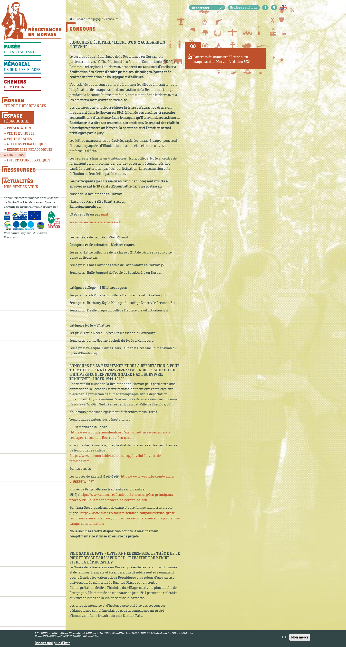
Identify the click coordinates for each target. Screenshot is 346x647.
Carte (274, 7)
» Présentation (17, 128)
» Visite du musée (19, 133)
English (283, 7)
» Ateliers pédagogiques (23, 144)
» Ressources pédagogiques (23, 149)
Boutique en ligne (243, 7)
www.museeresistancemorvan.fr (95, 222)
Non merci (299, 638)
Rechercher (222, 8)
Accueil (70, 18)
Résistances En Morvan (44, 32)
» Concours (14, 155)
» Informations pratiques (23, 160)
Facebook (265, 7)
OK (284, 638)
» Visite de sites (18, 139)
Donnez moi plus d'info (52, 644)
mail (104, 214)
